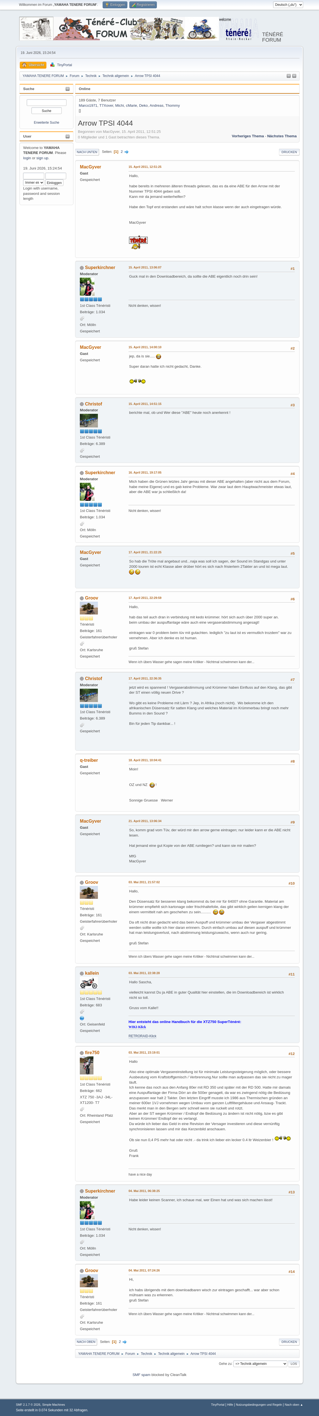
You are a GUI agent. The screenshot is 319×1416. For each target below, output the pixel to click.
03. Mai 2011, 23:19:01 (144, 1052)
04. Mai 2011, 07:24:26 (144, 1270)
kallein (92, 973)
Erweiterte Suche (46, 123)
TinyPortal (217, 1404)
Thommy (172, 105)
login (27, 158)
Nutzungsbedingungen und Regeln (259, 1404)
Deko (143, 105)
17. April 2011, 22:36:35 (144, 678)
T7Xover (106, 105)
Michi (119, 105)
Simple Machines (53, 1404)
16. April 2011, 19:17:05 (144, 472)
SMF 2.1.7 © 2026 (28, 1404)
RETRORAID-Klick (142, 1036)
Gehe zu (225, 1363)
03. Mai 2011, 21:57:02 (144, 882)
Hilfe (230, 1404)
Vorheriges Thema (248, 136)
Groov (91, 598)
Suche (28, 89)
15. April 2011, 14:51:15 (144, 403)
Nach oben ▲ (294, 1404)
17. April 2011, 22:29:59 (144, 597)
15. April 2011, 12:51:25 (144, 166)
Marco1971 (88, 105)
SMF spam (141, 1375)
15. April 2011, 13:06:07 (144, 267)
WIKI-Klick (137, 1027)
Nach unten (87, 152)
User (27, 136)
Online (84, 89)
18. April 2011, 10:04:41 (144, 760)
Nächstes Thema (282, 136)
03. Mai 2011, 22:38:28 (144, 973)
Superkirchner (100, 267)
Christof (93, 404)
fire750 (92, 1052)
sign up (42, 158)
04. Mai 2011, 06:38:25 (144, 1191)
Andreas (157, 105)
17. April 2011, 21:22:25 (144, 552)
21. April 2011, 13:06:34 (144, 821)
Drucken (289, 152)
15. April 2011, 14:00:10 (144, 347)
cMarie (131, 105)
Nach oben (86, 1341)
